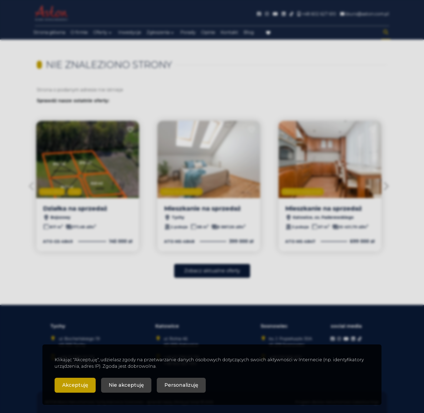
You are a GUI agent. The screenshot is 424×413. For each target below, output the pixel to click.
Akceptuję (75, 385)
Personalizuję (181, 385)
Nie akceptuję (126, 385)
